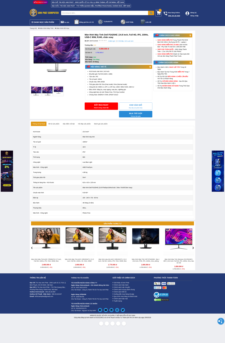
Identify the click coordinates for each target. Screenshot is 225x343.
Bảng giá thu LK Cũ (86, 22)
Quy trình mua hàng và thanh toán (124, 296)
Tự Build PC (108, 21)
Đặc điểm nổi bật (69, 124)
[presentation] (32, 247)
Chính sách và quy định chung (123, 289)
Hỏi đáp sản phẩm (84, 124)
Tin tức (66, 22)
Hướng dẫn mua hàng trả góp (123, 294)
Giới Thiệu (129, 22)
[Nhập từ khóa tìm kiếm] (107, 13)
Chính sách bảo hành (120, 285)
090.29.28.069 (50, 292)
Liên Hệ (148, 22)
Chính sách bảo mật (120, 298)
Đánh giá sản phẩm (101, 124)
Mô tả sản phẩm (53, 124)
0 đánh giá (111, 41)
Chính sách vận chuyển (121, 287)
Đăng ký (193, 12)
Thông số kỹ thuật (38, 124)
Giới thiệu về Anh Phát (120, 283)
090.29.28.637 (57, 294)
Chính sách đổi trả (119, 292)
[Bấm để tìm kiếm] (151, 13)
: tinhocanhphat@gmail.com (41, 296)
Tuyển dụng (117, 301)
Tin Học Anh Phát (42, 283)
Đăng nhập (194, 16)
